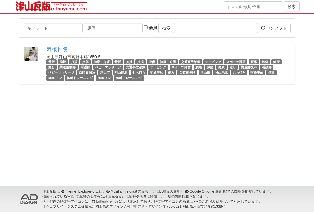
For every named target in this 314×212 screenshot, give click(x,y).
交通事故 (156, 72)
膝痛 (265, 62)
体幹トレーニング (80, 78)
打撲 (74, 62)
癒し (51, 67)
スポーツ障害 (236, 62)
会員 (150, 27)
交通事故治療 (190, 62)
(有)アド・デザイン (147, 206)
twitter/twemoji (107, 201)
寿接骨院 (57, 49)
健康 (276, 62)
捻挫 (62, 62)
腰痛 (253, 62)
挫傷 (85, 62)
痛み (171, 72)
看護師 (85, 67)
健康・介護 (102, 62)
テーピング (213, 62)
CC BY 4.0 (207, 201)
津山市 (105, 72)
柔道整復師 (67, 67)
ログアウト (274, 27)
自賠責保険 (87, 72)
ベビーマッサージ (108, 67)
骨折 (51, 62)
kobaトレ (55, 78)
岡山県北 (120, 72)
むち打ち (138, 72)
